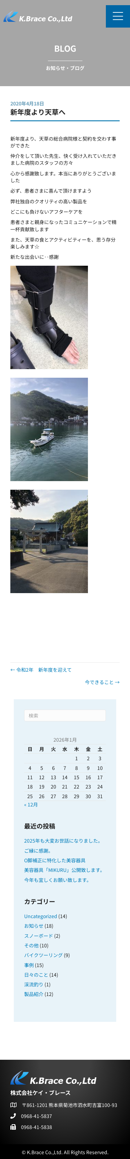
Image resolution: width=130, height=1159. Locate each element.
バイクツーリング (43, 955)
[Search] (65, 715)
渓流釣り (33, 984)
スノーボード (38, 935)
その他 (31, 945)
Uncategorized (40, 916)
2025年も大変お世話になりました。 (63, 840)
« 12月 (31, 804)
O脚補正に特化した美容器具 (55, 860)
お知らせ (33, 925)
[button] (118, 16)
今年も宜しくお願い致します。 (57, 879)
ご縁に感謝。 (38, 850)
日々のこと (36, 974)
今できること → (102, 682)
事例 (29, 965)
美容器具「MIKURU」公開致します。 (64, 869)
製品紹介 (33, 993)
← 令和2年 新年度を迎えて (41, 669)
